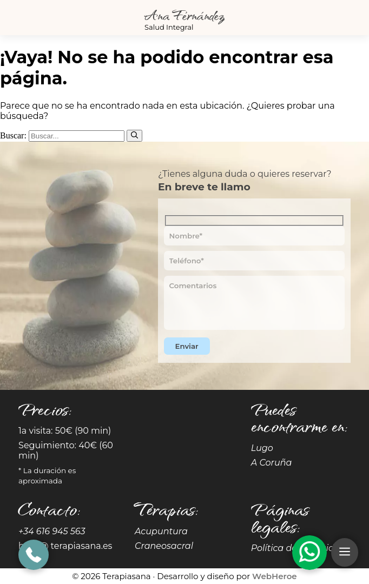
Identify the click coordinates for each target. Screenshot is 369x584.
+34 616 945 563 (51, 531)
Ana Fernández (184, 14)
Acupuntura (161, 531)
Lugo (262, 448)
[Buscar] (134, 136)
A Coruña (271, 462)
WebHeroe (274, 576)
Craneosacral (164, 546)
